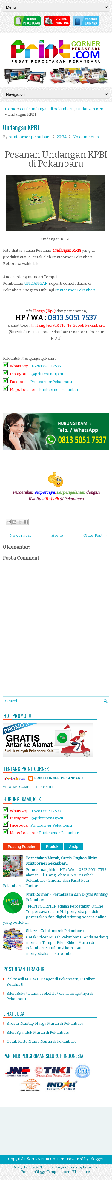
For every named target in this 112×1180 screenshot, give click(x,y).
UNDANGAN (36, 283)
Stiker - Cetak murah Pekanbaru (55, 931)
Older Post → (95, 535)
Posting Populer (21, 847)
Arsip (73, 847)
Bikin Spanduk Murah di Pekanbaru (38, 1032)
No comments (86, 137)
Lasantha (90, 1167)
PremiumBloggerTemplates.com (45, 1172)
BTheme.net (81, 1172)
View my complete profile (29, 787)
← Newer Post (18, 535)
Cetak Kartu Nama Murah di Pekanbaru (41, 1041)
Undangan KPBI (90, 109)
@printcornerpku (47, 374)
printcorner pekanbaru (58, 778)
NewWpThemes (40, 1167)
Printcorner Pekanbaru (51, 381)
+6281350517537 (46, 366)
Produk (52, 847)
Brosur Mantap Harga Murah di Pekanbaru (45, 1023)
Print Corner (52, 1159)
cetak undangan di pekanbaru (46, 109)
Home (10, 109)
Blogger (97, 1159)
